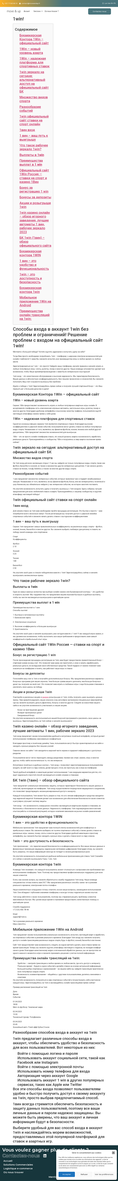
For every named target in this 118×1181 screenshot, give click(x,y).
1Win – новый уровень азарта (31, 51)
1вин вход (27, 130)
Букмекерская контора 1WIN (30, 253)
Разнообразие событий (30, 109)
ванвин (45, 697)
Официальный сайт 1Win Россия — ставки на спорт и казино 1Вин (34, 176)
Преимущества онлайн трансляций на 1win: (34, 315)
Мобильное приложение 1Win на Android (35, 301)
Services (37, 11)
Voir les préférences (104, 1174)
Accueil (27, 11)
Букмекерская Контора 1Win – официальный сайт (34, 39)
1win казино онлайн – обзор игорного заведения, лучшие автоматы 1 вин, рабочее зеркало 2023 (34, 222)
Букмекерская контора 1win (30, 290)
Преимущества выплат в (31, 162)
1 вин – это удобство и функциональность (34, 264)
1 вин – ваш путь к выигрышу (33, 137)
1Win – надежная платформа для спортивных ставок (34, 62)
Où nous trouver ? (52, 11)
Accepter (66, 1174)
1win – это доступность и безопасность (30, 278)
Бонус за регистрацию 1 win (33, 189)
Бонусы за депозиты (35, 197)
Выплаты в (31, 155)
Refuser (84, 1174)
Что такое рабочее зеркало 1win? (33, 147)
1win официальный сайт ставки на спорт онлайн (34, 120)
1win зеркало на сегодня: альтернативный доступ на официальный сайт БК (34, 81)
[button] (113, 1153)
